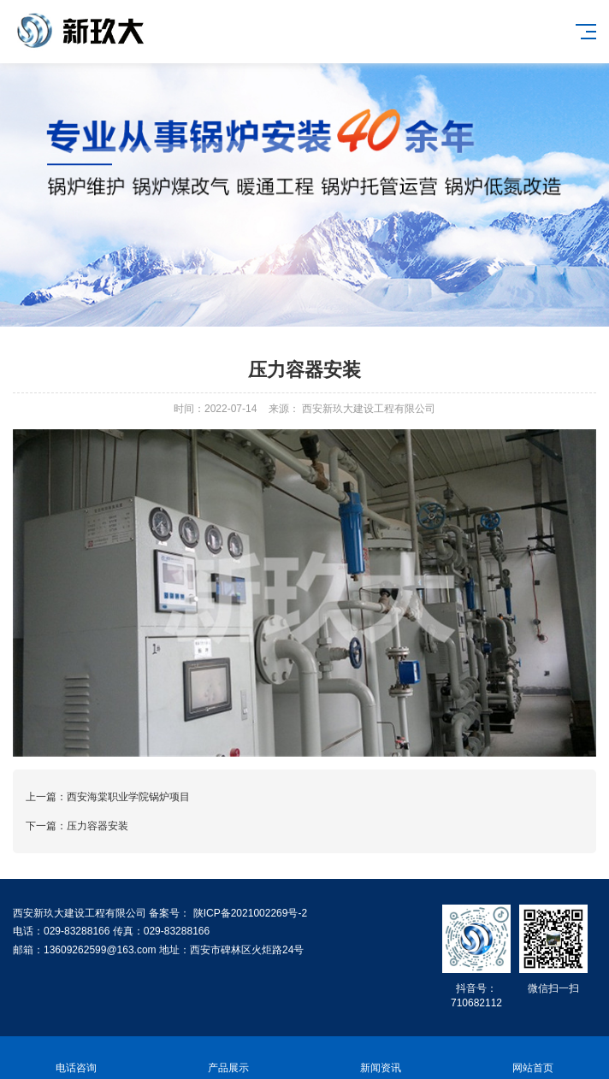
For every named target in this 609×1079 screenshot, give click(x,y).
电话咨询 (76, 1058)
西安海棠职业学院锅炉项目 (128, 797)
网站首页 (533, 1058)
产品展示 (228, 1058)
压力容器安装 (97, 826)
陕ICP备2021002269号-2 (248, 913)
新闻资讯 (380, 1058)
